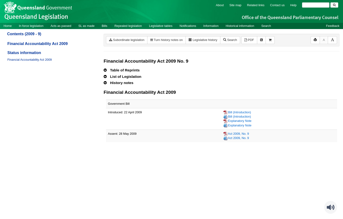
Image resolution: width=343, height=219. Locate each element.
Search (266, 26)
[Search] (315, 5)
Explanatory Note (240, 121)
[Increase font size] (332, 40)
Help (293, 5)
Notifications (188, 26)
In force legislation (31, 26)
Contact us (277, 5)
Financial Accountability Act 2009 (37, 44)
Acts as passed (60, 26)
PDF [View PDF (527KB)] (249, 40)
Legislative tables (160, 26)
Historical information (240, 26)
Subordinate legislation (126, 40)
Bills (104, 26)
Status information (24, 53)
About (220, 5)
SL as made (86, 26)
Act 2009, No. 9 (238, 133)
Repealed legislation (128, 26)
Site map (235, 5)
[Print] (315, 40)
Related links (255, 5)
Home (8, 26)
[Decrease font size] (324, 40)
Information (211, 26)
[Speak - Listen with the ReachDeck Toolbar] (330, 207)
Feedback (332, 26)
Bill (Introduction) (239, 112)
